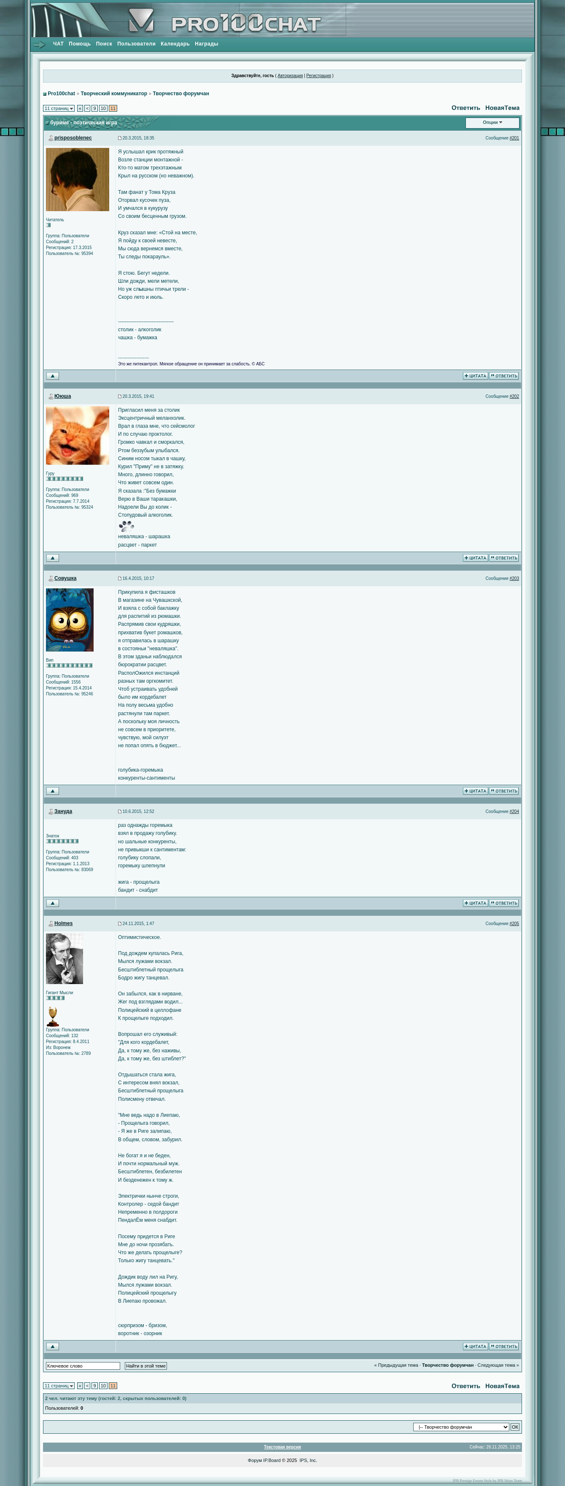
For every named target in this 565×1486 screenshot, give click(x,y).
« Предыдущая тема (396, 1365)
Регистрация (319, 75)
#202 (514, 396)
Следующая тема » (498, 1365)
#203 (514, 578)
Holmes (63, 923)
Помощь (80, 44)
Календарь (175, 44)
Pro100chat (61, 94)
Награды (206, 44)
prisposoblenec (73, 138)
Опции (490, 122)
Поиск (104, 44)
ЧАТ (58, 44)
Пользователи (136, 44)
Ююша (62, 396)
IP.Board (271, 1460)
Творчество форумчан (181, 94)
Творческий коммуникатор (114, 94)
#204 (514, 811)
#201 (514, 138)
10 (103, 108)
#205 (514, 923)
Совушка (65, 578)
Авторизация (290, 75)
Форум (255, 1460)
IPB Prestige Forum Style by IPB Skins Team (487, 1480)
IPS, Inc (308, 1460)
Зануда (63, 811)
